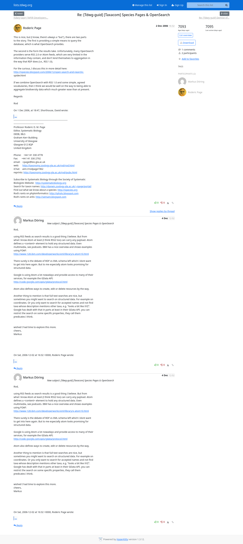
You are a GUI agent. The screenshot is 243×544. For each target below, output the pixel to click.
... (16, 116)
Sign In (162, 5)
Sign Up (177, 5)
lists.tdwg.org (23, 5)
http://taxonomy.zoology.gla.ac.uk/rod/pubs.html (50, 172)
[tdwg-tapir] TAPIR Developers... (31, 17)
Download (187, 42)
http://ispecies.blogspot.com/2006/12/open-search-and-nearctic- (49, 72)
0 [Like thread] (157, 202)
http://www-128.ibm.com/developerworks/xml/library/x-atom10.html (51, 253)
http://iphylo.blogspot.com (64, 193)
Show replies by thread (162, 211)
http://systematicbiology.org (50, 182)
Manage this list (142, 5)
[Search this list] (205, 5)
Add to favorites (188, 58)
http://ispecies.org (68, 189)
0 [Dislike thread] (163, 202)
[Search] (226, 5)
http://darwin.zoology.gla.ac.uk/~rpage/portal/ (66, 186)
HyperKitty (122, 539)
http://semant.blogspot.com (51, 196)
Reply (18, 206)
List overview (185, 35)
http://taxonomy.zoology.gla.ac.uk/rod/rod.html (48, 165)
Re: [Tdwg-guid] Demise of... (214, 17)
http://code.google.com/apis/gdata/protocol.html (40, 281)
